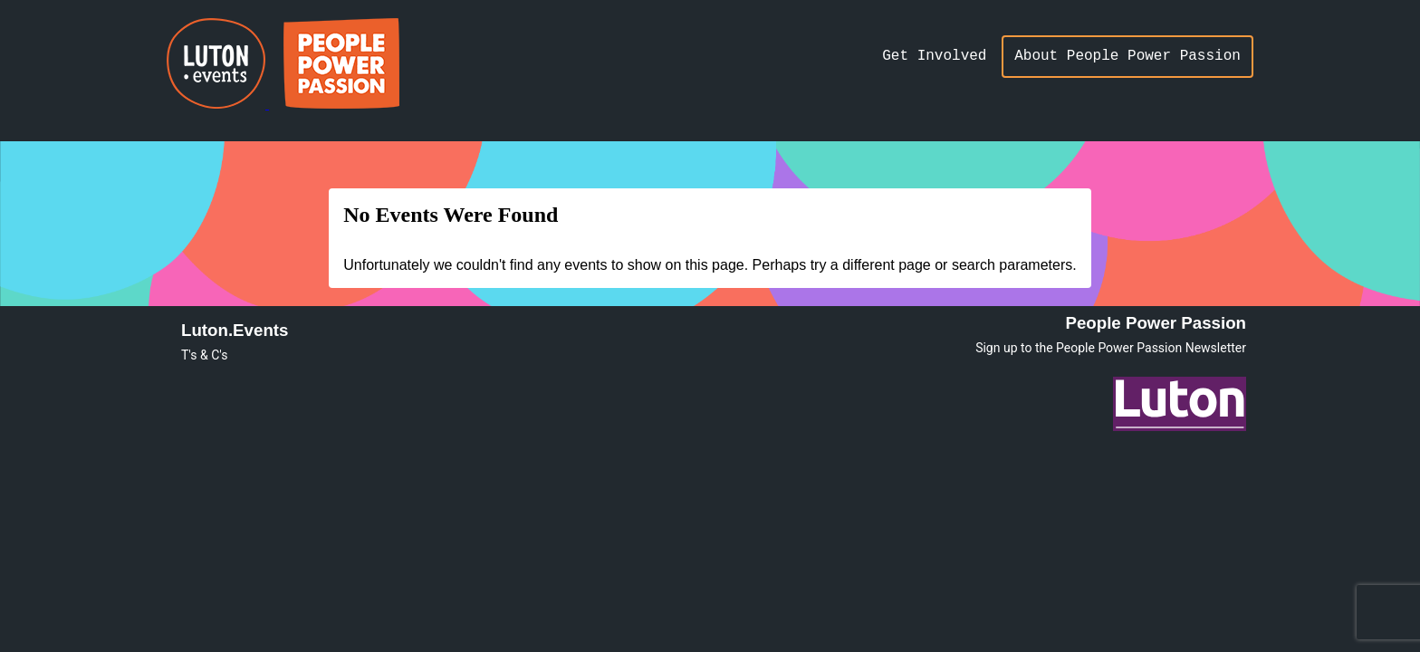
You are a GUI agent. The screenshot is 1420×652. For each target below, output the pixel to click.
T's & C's (204, 355)
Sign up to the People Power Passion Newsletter (1110, 347)
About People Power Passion (1127, 56)
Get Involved (934, 56)
